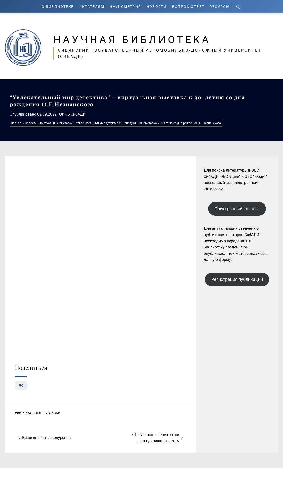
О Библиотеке (55, 6)
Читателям (91, 6)
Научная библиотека (136, 39)
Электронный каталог (237, 208)
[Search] (242, 6)
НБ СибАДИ (75, 114)
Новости (158, 6)
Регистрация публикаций (237, 279)
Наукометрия (126, 6)
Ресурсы (223, 6)
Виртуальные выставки (39, 413)
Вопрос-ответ (191, 6)
